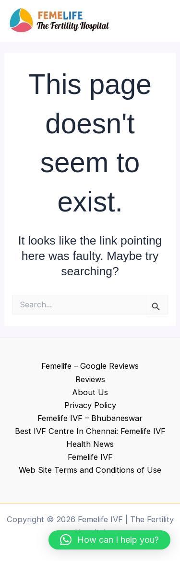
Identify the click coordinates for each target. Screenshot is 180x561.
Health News (90, 444)
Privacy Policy (90, 405)
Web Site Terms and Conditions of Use (90, 470)
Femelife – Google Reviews (90, 366)
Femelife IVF (90, 457)
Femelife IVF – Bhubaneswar (90, 418)
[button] (109, 539)
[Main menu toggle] (159, 20)
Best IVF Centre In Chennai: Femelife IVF (90, 431)
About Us (90, 392)
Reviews (90, 379)
